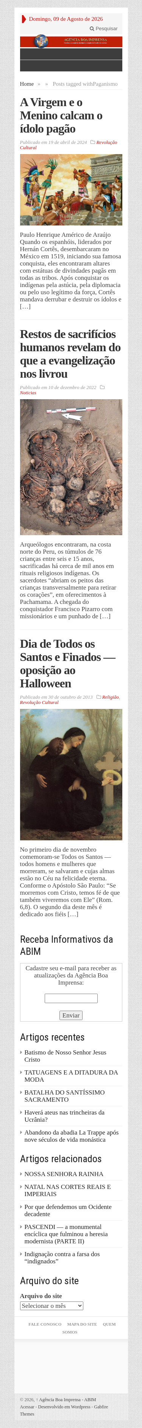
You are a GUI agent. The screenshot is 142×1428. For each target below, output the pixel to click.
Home (27, 84)
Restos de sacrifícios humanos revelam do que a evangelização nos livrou (70, 353)
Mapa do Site (82, 1324)
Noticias (28, 392)
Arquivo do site (41, 1296)
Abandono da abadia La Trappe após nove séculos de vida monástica (72, 1136)
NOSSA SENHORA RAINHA (64, 1174)
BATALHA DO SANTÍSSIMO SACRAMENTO (65, 1096)
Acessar (27, 1406)
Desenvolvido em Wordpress (64, 1406)
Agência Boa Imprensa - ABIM (66, 1399)
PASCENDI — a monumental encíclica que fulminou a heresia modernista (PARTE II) (66, 1234)
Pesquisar (103, 28)
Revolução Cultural (39, 702)
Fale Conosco (44, 1324)
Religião (110, 697)
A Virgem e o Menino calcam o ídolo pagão (61, 115)
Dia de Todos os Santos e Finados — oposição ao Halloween (67, 663)
